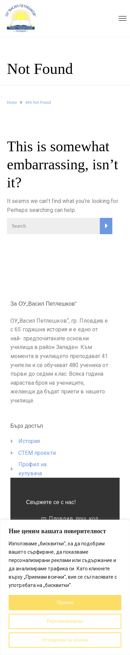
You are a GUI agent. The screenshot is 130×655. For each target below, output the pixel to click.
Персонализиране (64, 621)
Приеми (65, 602)
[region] (65, 587)
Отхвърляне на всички (65, 640)
